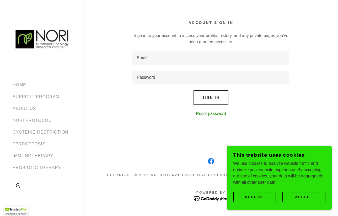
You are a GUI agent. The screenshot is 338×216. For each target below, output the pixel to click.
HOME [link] (19, 85)
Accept (304, 197)
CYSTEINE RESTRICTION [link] (40, 132)
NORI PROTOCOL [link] (32, 120)
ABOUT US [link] (24, 108)
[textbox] (210, 58)
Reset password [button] (211, 113)
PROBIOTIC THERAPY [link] (37, 167)
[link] (42, 38)
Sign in (211, 97)
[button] (18, 185)
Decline (254, 197)
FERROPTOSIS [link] (29, 144)
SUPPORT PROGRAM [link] (36, 96)
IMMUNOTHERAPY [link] (33, 156)
